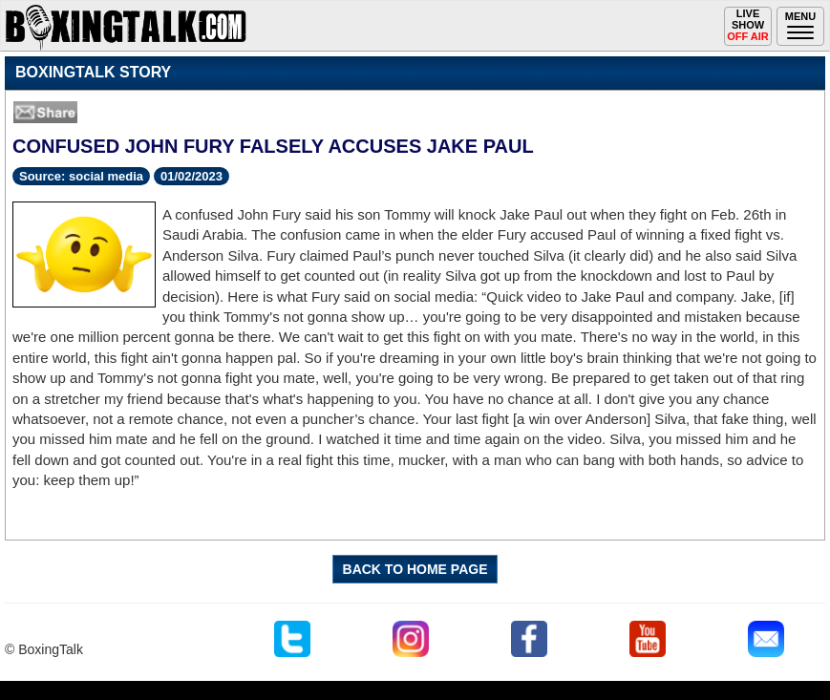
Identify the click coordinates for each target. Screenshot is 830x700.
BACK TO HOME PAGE (415, 569)
